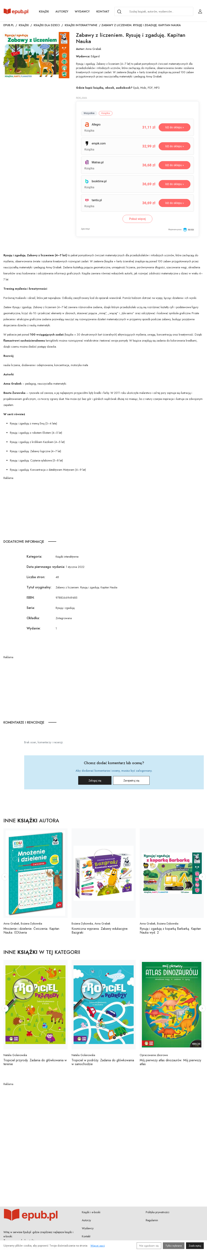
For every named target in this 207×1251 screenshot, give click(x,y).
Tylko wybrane (173, 1246)
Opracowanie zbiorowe (154, 1055)
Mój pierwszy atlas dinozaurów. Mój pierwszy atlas (170, 1062)
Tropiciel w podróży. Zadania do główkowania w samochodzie (103, 1062)
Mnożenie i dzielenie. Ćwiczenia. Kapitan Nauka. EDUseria (31, 930)
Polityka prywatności (157, 1212)
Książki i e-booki (91, 1212)
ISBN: (30, 597)
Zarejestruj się (131, 780)
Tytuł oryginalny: (39, 587)
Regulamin (152, 1220)
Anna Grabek (93, 49)
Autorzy (61, 11)
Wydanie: (34, 628)
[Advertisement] (103, 508)
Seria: (31, 608)
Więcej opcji (97, 1246)
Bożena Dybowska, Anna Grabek (91, 924)
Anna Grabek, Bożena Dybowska (22, 924)
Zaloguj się (94, 780)
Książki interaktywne (81, 25)
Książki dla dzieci (47, 25)
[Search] (119, 12)
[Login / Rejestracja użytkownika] (200, 11)
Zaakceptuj (195, 1246)
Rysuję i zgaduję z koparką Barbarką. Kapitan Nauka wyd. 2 (170, 930)
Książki (44, 11)
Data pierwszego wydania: (46, 567)
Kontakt (102, 11)
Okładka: (33, 618)
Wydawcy (82, 11)
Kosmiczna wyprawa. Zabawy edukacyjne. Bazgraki (100, 930)
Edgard (95, 56)
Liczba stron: (36, 577)
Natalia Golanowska (15, 1055)
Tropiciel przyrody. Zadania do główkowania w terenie (35, 1062)
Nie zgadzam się (149, 1246)
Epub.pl (8, 25)
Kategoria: (34, 556)
